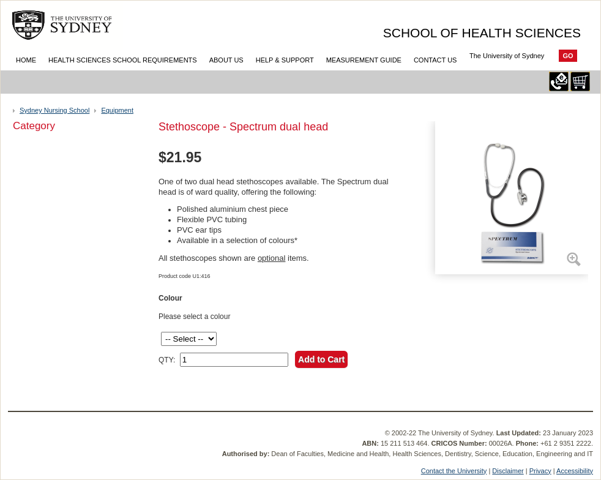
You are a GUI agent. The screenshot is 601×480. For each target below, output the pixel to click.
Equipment (117, 110)
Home (26, 60)
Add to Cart (321, 359)
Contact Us (435, 60)
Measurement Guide (363, 60)
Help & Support (285, 60)
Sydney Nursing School (54, 110)
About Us (226, 60)
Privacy (540, 470)
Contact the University (454, 470)
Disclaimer (507, 470)
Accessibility (574, 470)
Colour (170, 298)
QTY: (167, 360)
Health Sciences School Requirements (122, 60)
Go (567, 55)
